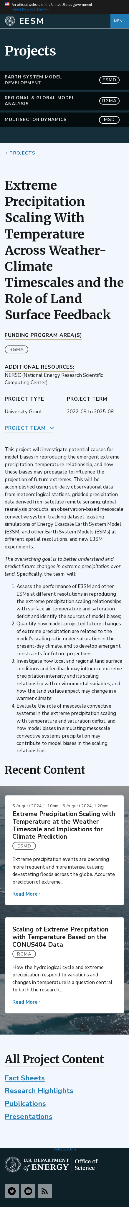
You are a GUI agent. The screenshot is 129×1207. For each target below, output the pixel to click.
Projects (22, 153)
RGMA (16, 349)
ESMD (24, 846)
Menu (119, 21)
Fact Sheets (25, 1078)
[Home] (57, 21)
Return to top (64, 1149)
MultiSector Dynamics (62, 119)
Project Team (25, 428)
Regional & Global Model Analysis (62, 101)
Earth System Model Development (62, 80)
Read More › (26, 894)
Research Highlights (39, 1090)
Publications (25, 1103)
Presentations (28, 1116)
